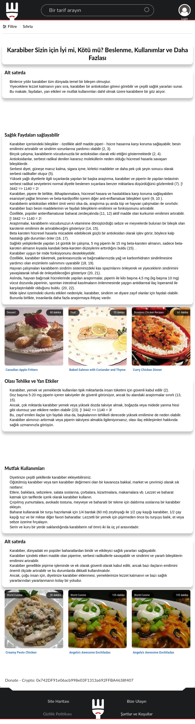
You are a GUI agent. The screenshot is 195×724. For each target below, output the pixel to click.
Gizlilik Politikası (57, 713)
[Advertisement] (97, 114)
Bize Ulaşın (137, 701)
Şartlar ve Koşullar (137, 713)
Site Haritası (58, 701)
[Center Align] (148, 7)
